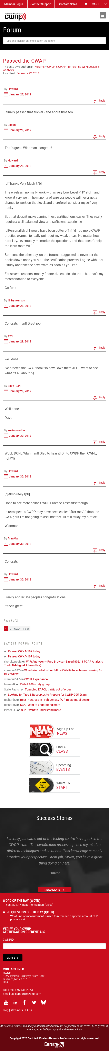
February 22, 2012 (28, 73)
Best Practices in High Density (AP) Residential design (55, 700)
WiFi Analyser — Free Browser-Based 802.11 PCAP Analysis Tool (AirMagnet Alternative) (53, 663)
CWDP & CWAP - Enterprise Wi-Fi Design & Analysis (51, 68)
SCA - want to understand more (40, 705)
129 (10, 336)
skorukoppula (13, 661)
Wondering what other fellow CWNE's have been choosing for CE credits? (53, 672)
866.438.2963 (24, 990)
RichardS (10, 700)
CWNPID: (8, 939)
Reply (102, 100)
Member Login (13, 4)
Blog (6, 1010)
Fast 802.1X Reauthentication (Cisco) (29, 905)
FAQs (28, 1010)
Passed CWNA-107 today (24, 651)
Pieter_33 (10, 710)
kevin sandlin (16, 430)
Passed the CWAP (24, 60)
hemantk (10, 684)
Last (26, 629)
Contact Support (40, 4)
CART (95, 4)
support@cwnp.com (28, 994)
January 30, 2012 (20, 435)
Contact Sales (68, 4)
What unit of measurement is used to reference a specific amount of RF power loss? (54, 917)
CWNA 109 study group (35, 684)
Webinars (17, 1010)
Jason (12, 125)
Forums (39, 67)
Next (17, 629)
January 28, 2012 (20, 130)
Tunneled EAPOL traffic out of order (48, 689)
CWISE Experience (36, 679)
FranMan (13, 538)
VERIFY (11, 958)
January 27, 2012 (20, 94)
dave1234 (14, 386)
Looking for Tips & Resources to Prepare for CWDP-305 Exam (47, 694)
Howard (13, 89)
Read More (52, 890)
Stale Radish (12, 689)
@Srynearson (16, 300)
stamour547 (12, 670)
